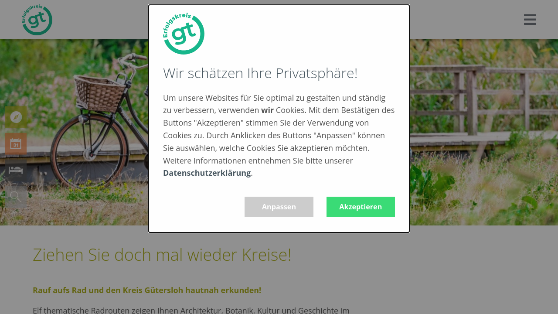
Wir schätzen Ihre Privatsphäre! (260, 72)
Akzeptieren (360, 207)
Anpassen (279, 207)
